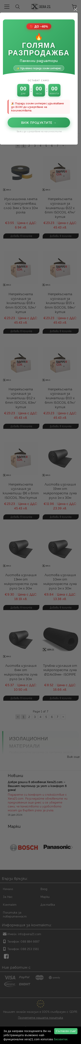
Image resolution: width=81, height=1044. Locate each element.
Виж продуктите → (40, 546)
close (77, 433)
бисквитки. (61, 1039)
